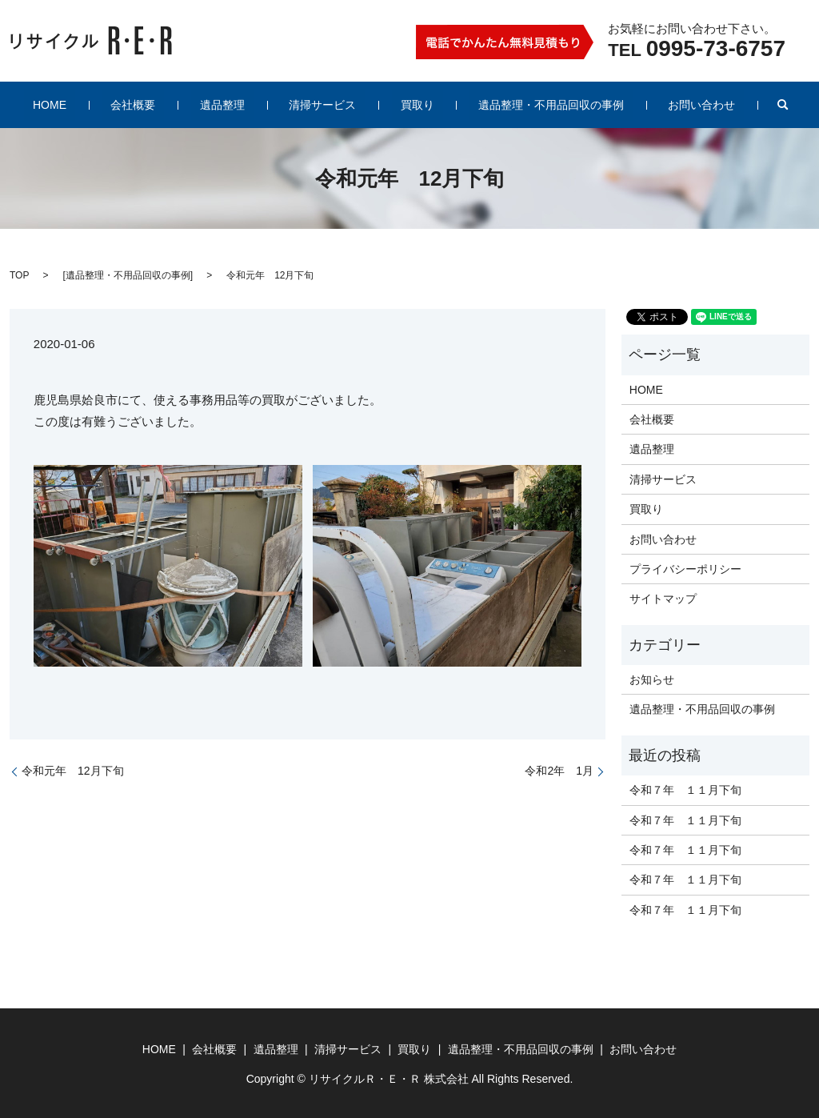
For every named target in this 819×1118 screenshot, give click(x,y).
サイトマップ (663, 598)
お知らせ (651, 679)
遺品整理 (240, 104)
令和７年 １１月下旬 (685, 789)
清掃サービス (322, 104)
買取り (400, 104)
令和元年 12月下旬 (73, 770)
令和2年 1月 (559, 770)
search (722, 105)
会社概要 (168, 104)
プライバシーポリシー (685, 569)
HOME (101, 104)
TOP (19, 275)
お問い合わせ (649, 104)
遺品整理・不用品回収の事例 (516, 104)
